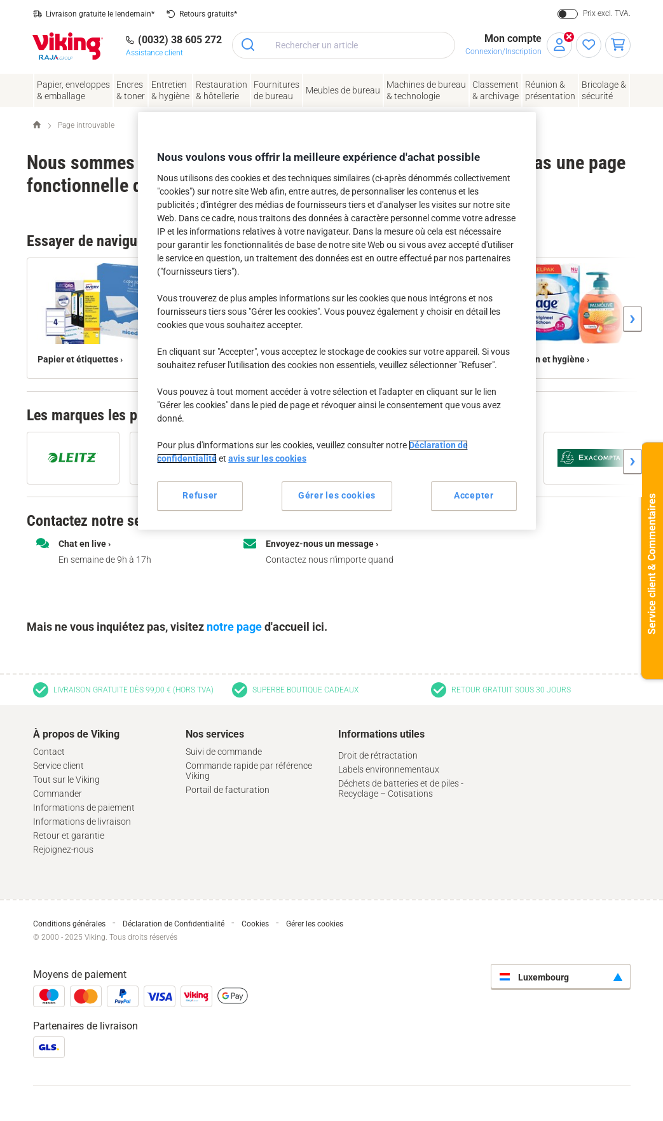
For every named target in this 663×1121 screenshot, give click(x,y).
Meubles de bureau (343, 90)
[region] (337, 320)
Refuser (199, 495)
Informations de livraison (82, 821)
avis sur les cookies (267, 458)
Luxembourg (534, 977)
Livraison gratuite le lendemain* (100, 14)
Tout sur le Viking (66, 779)
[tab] (103, 793)
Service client (58, 765)
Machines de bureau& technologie (426, 90)
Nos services (215, 734)
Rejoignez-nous (63, 849)
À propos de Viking (76, 734)
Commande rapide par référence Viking (249, 770)
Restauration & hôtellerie (221, 90)
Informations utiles (381, 734)
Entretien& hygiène (170, 90)
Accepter (474, 495)
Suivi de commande (224, 751)
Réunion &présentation (550, 90)
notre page (234, 626)
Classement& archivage (495, 90)
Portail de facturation (228, 790)
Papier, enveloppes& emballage (73, 90)
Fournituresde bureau (276, 90)
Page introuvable (86, 125)
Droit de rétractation (378, 755)
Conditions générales (69, 923)
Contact (49, 751)
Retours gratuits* (208, 14)
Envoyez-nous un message (320, 544)
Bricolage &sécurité (604, 90)
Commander (57, 793)
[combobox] (343, 45)
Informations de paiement (84, 807)
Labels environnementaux (388, 769)
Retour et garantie (68, 835)
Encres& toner (130, 90)
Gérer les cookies (314, 923)
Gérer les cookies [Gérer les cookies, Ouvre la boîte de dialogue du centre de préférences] (337, 495)
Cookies (255, 923)
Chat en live (82, 544)
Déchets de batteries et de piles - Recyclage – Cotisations (400, 788)
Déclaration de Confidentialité (173, 923)
